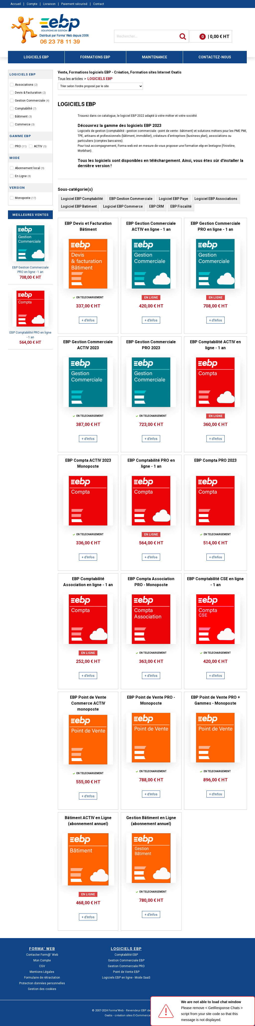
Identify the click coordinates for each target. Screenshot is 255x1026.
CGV (42, 966)
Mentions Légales (42, 972)
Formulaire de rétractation (42, 977)
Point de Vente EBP (126, 972)
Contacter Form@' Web (42, 954)
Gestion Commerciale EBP (126, 960)
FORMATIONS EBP (95, 57)
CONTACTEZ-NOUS (214, 57)
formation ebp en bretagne (203, 146)
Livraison (49, 4)
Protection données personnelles (42, 983)
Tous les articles (70, 79)
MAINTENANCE (154, 57)
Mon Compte (42, 960)
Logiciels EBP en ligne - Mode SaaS (126, 977)
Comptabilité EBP (126, 954)
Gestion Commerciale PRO (126, 966)
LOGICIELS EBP (36, 57)
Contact (98, 4)
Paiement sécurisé (74, 4)
